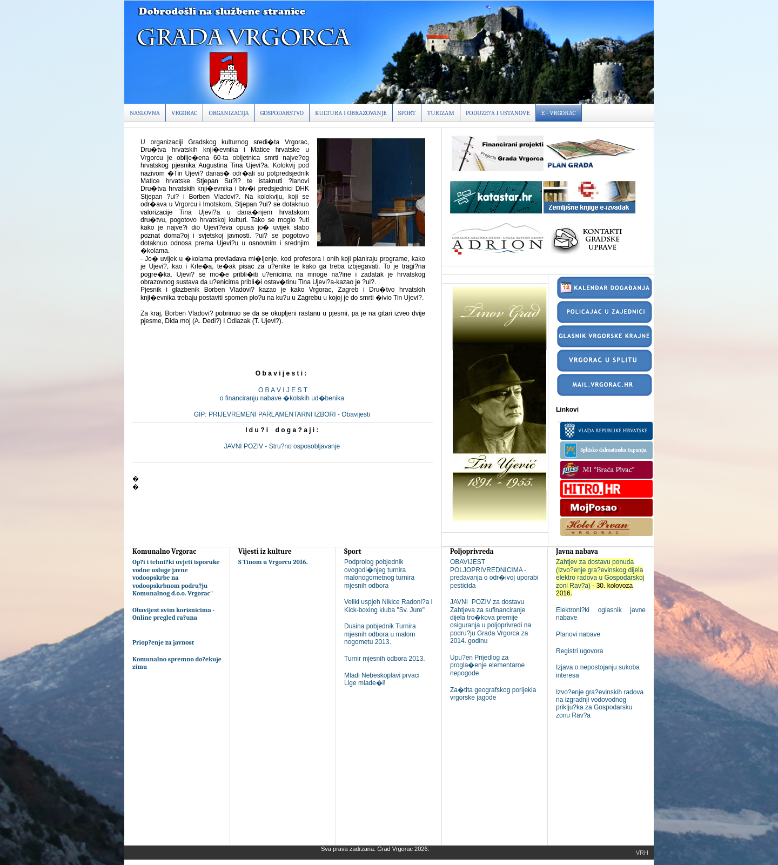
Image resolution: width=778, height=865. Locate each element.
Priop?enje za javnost (163, 642)
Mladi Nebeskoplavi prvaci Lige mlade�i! (381, 679)
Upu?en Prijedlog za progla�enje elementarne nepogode (487, 665)
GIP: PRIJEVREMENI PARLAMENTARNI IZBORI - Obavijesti (283, 414)
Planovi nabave (578, 634)
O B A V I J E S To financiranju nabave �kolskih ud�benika (283, 393)
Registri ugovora (579, 651)
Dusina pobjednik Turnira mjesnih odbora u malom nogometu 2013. (380, 634)
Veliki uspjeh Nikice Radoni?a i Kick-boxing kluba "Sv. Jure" (388, 605)
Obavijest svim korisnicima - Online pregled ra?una (173, 613)
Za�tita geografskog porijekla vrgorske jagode (493, 693)
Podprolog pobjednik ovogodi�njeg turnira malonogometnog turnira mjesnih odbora (379, 573)
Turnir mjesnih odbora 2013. (384, 658)
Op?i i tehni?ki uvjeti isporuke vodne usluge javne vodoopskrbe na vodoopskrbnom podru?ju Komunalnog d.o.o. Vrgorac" (176, 577)
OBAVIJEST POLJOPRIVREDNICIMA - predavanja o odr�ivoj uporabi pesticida (494, 573)
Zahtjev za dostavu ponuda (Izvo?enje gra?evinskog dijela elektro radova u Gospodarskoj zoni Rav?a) (600, 573)
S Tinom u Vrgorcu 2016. (273, 562)
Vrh (642, 852)
